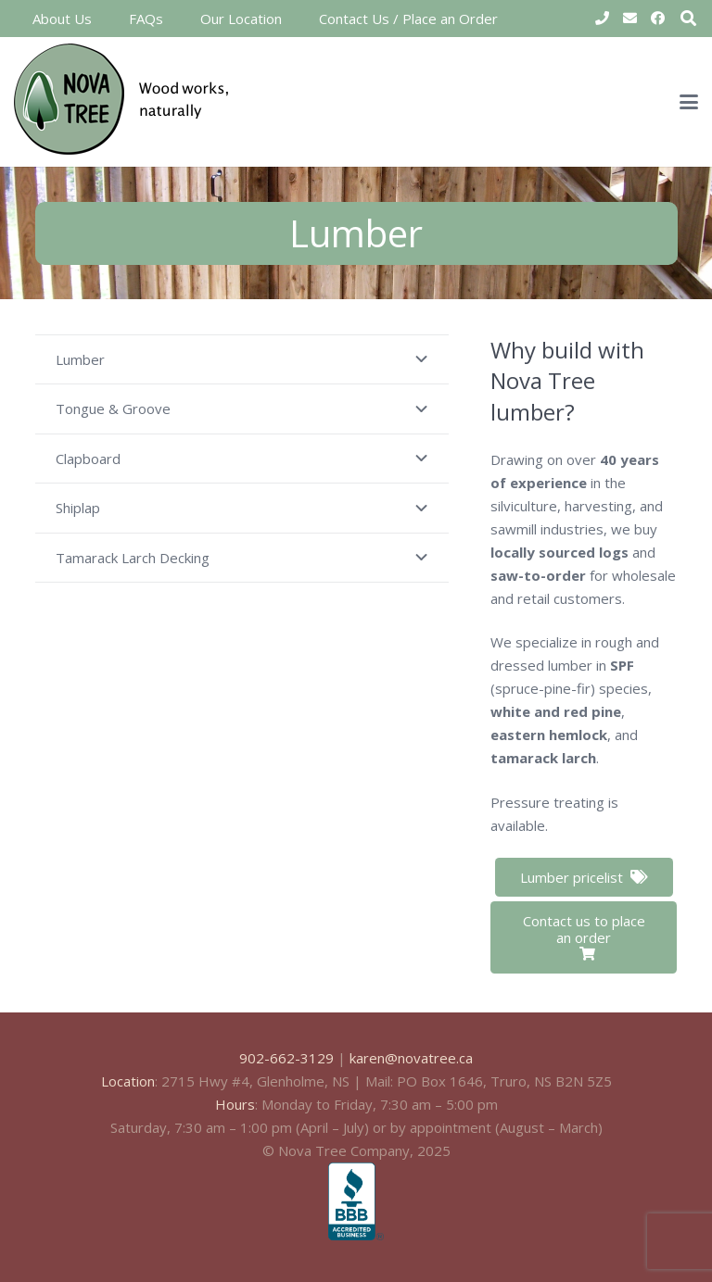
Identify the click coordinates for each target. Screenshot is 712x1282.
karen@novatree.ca (411, 1058)
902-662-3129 (286, 1058)
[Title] (602, 18)
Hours (235, 1104)
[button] (688, 102)
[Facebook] (657, 18)
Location (128, 1081)
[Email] (629, 18)
